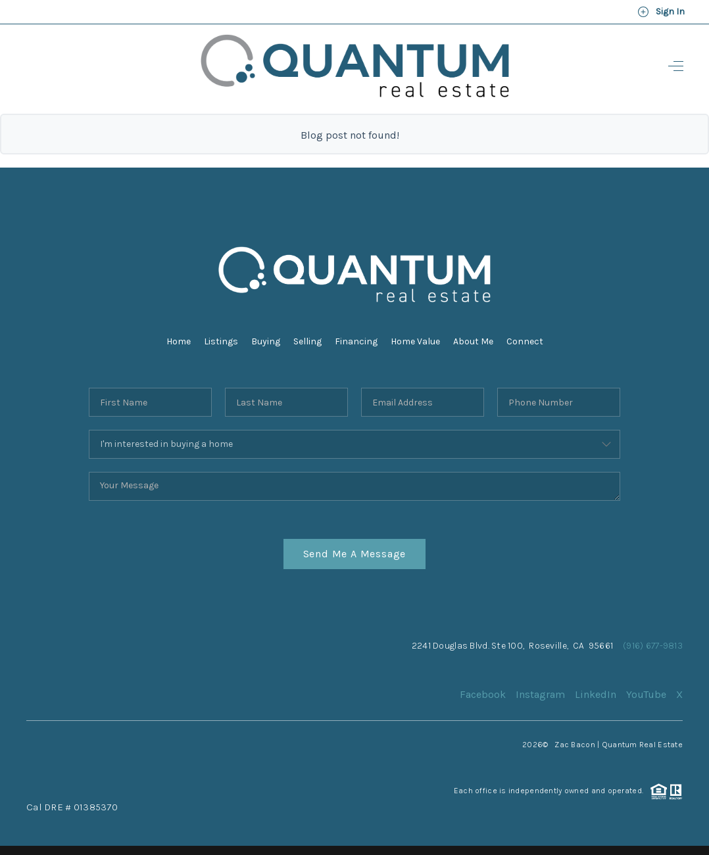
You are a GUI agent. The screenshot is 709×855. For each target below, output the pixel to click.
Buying (265, 341)
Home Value (415, 341)
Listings (221, 341)
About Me (473, 341)
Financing (356, 341)
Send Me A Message (354, 553)
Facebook (483, 694)
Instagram (540, 694)
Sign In (661, 12)
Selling (307, 341)
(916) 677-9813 (653, 645)
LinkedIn (595, 694)
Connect (524, 341)
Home (178, 341)
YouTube (646, 694)
